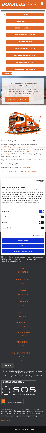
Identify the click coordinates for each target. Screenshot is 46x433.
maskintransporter (17, 147)
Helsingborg (23, 279)
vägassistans (17, 149)
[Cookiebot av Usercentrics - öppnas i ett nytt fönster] (36, 181)
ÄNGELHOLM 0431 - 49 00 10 (25, 69)
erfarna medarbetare (12, 171)
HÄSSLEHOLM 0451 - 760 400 (25, 35)
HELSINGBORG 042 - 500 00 (24, 28)
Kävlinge (23, 313)
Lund (23, 291)
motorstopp (31, 151)
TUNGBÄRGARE (19, 353)
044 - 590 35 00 (23, 336)
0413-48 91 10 (23, 272)
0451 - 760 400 (23, 326)
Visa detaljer (36, 235)
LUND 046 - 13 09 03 (25, 42)
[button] (7, 73)
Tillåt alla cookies (23, 240)
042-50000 (23, 283)
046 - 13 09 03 (23, 316)
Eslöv (23, 268)
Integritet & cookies (6, 420)
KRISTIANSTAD (23, 332)
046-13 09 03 (23, 294)
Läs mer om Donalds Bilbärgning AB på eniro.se (23, 429)
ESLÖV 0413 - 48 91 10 (24, 21)
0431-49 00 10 (23, 346)
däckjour (41, 147)
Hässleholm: (23, 322)
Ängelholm (23, 342)
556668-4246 (38, 376)
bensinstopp (5, 149)
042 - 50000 (38, 160)
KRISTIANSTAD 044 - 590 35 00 (24, 55)
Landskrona (23, 302)
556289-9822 (25, 373)
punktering (5, 154)
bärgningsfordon (30, 171)
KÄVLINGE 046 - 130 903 (24, 62)
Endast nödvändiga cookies (23, 251)
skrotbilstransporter (31, 147)
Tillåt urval (23, 246)
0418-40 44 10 (23, 305)
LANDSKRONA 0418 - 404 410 (24, 48)
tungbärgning (5, 147)
